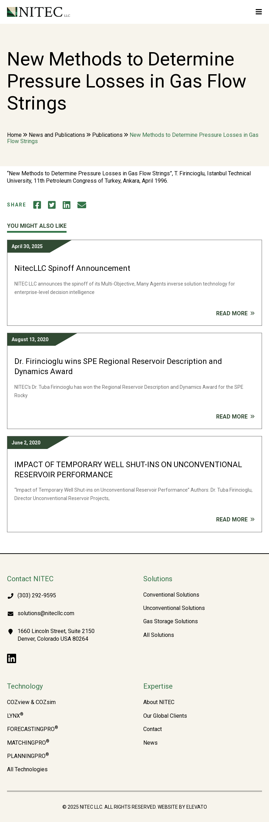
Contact (152, 729)
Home (14, 135)
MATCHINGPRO (28, 743)
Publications (107, 135)
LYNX (15, 716)
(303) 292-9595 (37, 595)
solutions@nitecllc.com (46, 613)
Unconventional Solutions (174, 608)
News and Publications (57, 135)
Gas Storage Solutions (170, 621)
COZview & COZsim (31, 702)
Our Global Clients (165, 716)
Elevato (196, 807)
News (150, 743)
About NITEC (158, 702)
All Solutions (158, 635)
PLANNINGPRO (28, 756)
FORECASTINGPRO (32, 729)
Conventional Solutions (171, 595)
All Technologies (27, 769)
